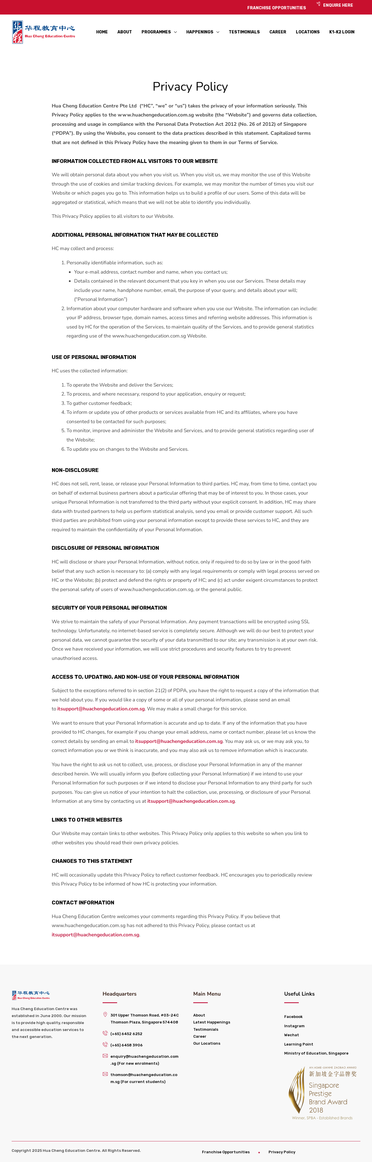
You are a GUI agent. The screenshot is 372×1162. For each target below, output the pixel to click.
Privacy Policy (282, 1152)
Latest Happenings (211, 1022)
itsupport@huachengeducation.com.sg (101, 708)
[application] (174, 32)
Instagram (294, 1026)
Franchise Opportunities (226, 1152)
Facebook (293, 1016)
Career (199, 1036)
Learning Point (298, 1044)
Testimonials (205, 1029)
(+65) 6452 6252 (126, 1034)
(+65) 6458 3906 (126, 1045)
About (199, 1015)
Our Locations (206, 1043)
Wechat (291, 1035)
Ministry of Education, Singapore (316, 1053)
